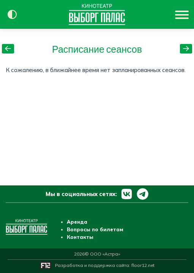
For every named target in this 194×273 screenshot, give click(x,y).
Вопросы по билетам (95, 229)
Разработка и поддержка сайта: (105, 265)
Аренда (77, 222)
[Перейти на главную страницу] (97, 14)
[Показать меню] (182, 14)
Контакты (80, 237)
